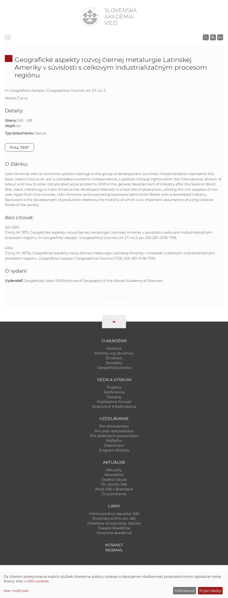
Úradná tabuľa (114, 479)
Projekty (114, 387)
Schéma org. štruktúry (114, 353)
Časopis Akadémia (114, 528)
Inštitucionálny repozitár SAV (114, 514)
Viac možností (16, 590)
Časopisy (114, 397)
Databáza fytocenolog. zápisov (114, 523)
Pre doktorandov (114, 426)
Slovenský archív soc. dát (114, 518)
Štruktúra (114, 358)
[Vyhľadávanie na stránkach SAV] (206, 37)
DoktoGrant (114, 445)
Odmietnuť (184, 590)
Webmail (114, 550)
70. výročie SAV (114, 484)
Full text (19, 147)
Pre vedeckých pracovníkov (114, 436)
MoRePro (114, 441)
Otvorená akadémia (114, 533)
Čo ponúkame (114, 494)
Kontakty (114, 363)
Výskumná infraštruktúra (114, 406)
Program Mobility (114, 450)
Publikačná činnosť (114, 402)
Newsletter (114, 475)
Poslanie (114, 348)
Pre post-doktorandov (114, 431)
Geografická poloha (114, 368)
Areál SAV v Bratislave (114, 489)
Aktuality (114, 470)
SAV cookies (37, 581)
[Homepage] (90, 16)
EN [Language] (220, 37)
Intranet (114, 545)
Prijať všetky (210, 590)
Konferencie (114, 392)
